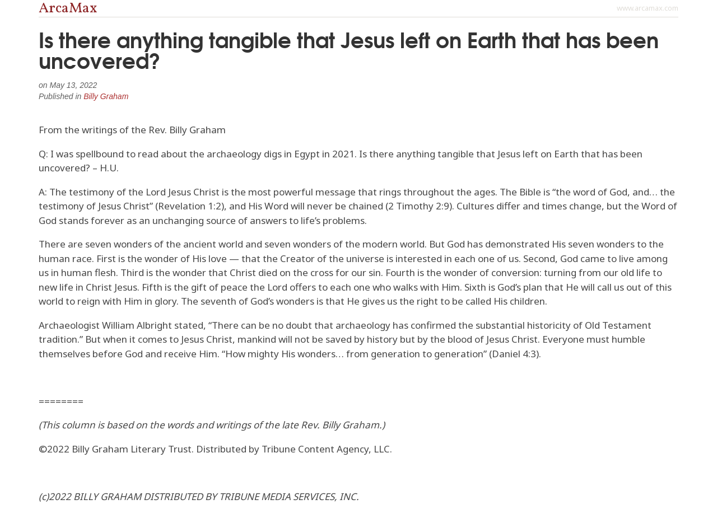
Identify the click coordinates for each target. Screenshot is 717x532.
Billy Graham (105, 96)
